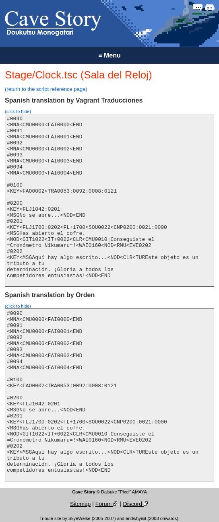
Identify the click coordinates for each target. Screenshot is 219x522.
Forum (106, 504)
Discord (136, 504)
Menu (109, 55)
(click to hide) (18, 111)
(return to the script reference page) (46, 89)
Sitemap (80, 504)
